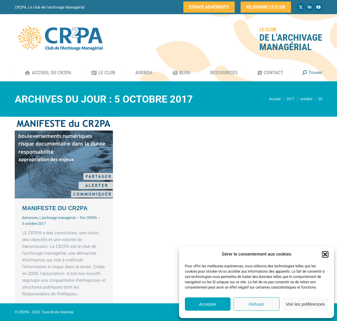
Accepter (207, 304)
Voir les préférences (305, 304)
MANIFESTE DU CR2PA (55, 208)
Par (88, 218)
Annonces (30, 218)
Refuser (256, 304)
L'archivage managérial (58, 218)
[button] (325, 254)
